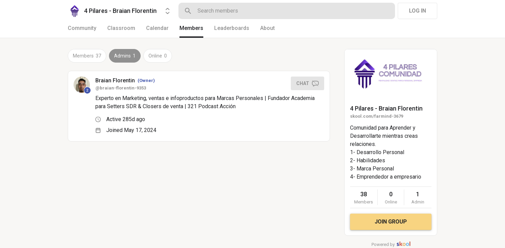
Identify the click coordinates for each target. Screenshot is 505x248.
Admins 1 (125, 56)
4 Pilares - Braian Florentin (386, 108)
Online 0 (157, 56)
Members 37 (87, 56)
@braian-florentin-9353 (120, 87)
